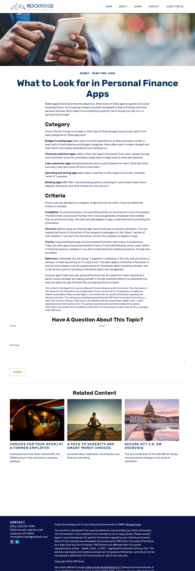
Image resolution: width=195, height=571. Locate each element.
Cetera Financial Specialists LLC (103, 567)
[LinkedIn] (17, 542)
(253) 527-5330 (26, 526)
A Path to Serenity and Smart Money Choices (91, 446)
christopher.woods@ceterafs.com (29, 536)
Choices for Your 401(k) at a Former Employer (36, 446)
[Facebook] (12, 542)
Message (15, 345)
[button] (108, 6)
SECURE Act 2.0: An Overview (143, 446)
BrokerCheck (134, 524)
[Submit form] (18, 372)
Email (102, 325)
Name (13, 325)
